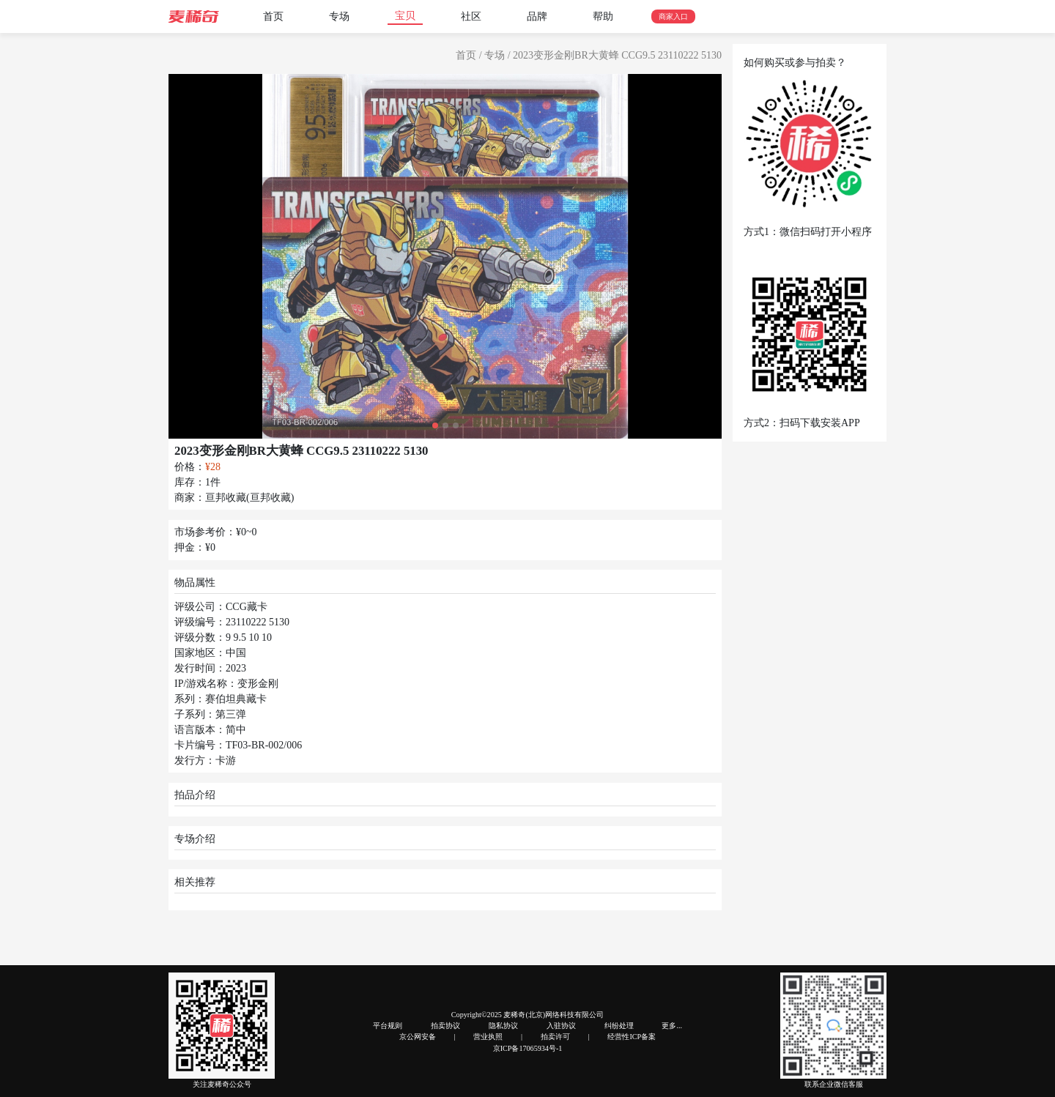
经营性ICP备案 (631, 1037)
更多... (672, 1026)
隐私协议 (503, 1026)
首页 (273, 16)
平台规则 (387, 1026)
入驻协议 (561, 1026)
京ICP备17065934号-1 (528, 1048)
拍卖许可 (555, 1037)
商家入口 (673, 16)
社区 (471, 16)
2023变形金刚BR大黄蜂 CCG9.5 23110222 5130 (617, 55)
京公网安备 (417, 1037)
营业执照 (488, 1037)
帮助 (603, 16)
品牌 (537, 16)
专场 (339, 16)
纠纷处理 (619, 1026)
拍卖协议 (445, 1026)
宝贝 (405, 15)
